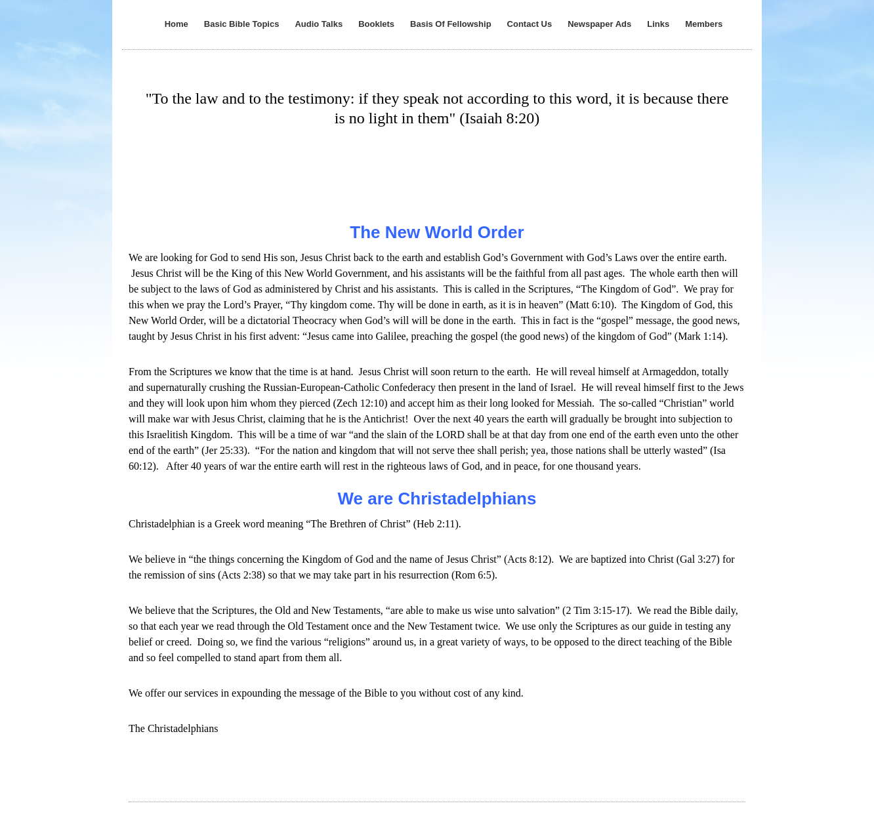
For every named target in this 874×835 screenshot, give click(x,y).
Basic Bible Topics (242, 24)
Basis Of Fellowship (450, 24)
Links (658, 24)
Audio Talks (319, 24)
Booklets (376, 24)
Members (703, 24)
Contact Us (529, 24)
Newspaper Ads (599, 24)
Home (176, 24)
